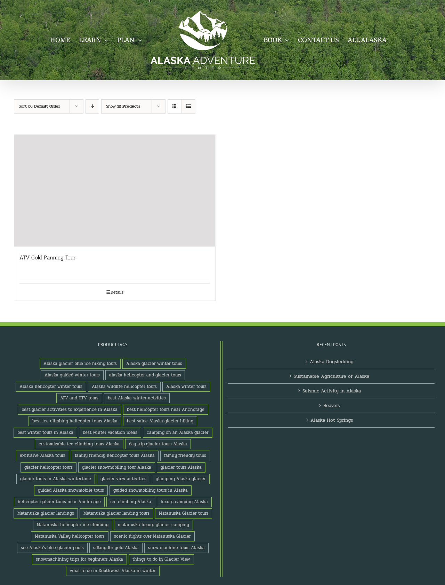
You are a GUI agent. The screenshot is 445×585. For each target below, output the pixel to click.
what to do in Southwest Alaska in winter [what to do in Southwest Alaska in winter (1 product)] (113, 570)
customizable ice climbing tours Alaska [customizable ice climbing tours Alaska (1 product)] (79, 443)
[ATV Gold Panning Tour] (114, 191)
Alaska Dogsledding (332, 361)
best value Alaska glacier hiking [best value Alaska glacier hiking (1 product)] (160, 421)
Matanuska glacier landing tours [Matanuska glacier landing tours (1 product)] (116, 513)
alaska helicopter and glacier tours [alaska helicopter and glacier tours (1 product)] (145, 375)
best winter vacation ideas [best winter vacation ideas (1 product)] (110, 432)
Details (117, 292)
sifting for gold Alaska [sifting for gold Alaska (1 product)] (116, 547)
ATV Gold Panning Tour (47, 257)
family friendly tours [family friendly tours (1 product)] (185, 455)
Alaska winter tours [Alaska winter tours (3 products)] (186, 386)
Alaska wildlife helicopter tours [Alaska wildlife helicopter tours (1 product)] (124, 386)
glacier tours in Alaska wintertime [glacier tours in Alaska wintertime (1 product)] (55, 478)
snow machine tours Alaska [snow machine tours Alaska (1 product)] (176, 547)
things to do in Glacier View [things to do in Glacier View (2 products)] (161, 559)
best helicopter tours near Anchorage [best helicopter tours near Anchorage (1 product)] (165, 409)
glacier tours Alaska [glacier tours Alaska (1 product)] (181, 467)
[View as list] (188, 106)
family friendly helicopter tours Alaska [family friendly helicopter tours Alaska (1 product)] (115, 455)
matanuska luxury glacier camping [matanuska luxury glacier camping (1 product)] (153, 524)
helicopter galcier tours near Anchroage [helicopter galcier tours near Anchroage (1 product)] (59, 501)
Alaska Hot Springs (331, 420)
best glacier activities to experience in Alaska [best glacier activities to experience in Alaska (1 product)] (70, 409)
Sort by (39, 106)
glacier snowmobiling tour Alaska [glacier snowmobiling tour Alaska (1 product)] (116, 467)
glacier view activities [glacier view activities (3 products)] (123, 478)
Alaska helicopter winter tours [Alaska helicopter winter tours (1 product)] (50, 386)
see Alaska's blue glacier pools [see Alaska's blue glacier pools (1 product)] (52, 547)
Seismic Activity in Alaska (331, 391)
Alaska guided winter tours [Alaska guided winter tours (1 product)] (72, 375)
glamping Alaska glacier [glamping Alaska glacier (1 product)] (181, 478)
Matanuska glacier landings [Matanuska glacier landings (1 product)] (45, 513)
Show (123, 106)
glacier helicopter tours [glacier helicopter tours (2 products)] (48, 467)
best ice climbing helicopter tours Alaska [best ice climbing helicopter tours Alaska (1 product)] (75, 421)
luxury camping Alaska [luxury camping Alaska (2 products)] (184, 501)
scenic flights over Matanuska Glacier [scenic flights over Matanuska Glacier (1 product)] (152, 536)
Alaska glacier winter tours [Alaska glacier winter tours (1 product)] (154, 363)
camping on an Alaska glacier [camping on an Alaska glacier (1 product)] (178, 432)
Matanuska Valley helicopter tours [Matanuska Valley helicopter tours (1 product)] (70, 536)
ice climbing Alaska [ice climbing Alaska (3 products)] (130, 501)
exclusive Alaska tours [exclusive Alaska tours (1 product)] (42, 455)
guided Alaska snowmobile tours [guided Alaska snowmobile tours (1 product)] (71, 490)
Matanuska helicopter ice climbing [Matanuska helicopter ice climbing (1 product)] (72, 524)
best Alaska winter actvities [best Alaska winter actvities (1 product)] (137, 398)
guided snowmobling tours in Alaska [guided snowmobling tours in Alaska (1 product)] (150, 490)
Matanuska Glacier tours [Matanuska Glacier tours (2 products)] (183, 513)
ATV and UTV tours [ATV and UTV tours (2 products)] (79, 398)
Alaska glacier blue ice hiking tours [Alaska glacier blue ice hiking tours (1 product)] (80, 363)
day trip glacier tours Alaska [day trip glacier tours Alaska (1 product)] (158, 443)
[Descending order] (92, 106)
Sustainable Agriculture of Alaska (331, 376)
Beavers (331, 405)
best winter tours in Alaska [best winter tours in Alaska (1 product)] (45, 432)
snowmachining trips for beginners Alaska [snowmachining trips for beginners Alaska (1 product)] (79, 559)
